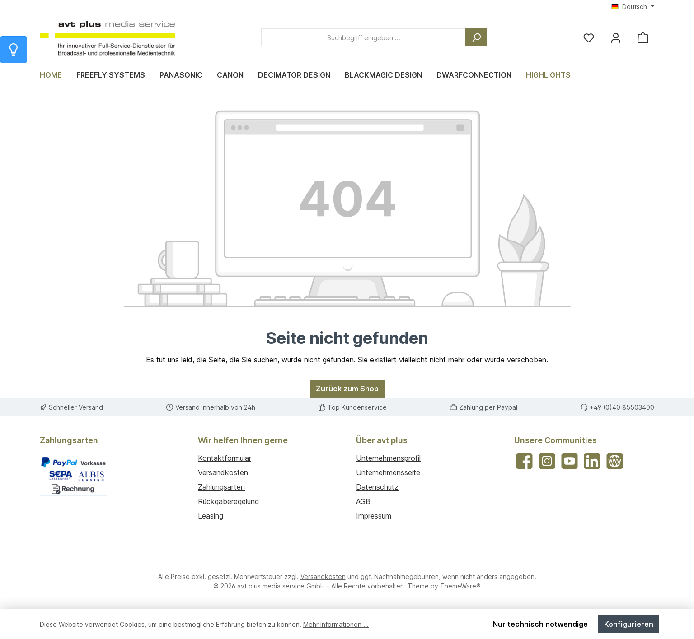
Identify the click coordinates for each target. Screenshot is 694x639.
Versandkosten (223, 472)
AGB (363, 501)
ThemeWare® (460, 586)
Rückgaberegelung (228, 501)
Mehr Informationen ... (336, 624)
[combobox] (363, 37)
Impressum (373, 515)
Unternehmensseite (388, 472)
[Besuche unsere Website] (615, 461)
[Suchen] (476, 37)
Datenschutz (377, 486)
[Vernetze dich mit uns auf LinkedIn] (592, 461)
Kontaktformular (224, 458)
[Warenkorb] (643, 37)
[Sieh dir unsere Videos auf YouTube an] (569, 461)
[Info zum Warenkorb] (13, 49)
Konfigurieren (628, 624)
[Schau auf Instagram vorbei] (547, 461)
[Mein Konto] (616, 37)
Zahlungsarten (221, 486)
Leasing (210, 515)
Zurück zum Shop (347, 388)
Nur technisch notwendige (540, 624)
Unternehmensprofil (388, 458)
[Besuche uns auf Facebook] (524, 461)
